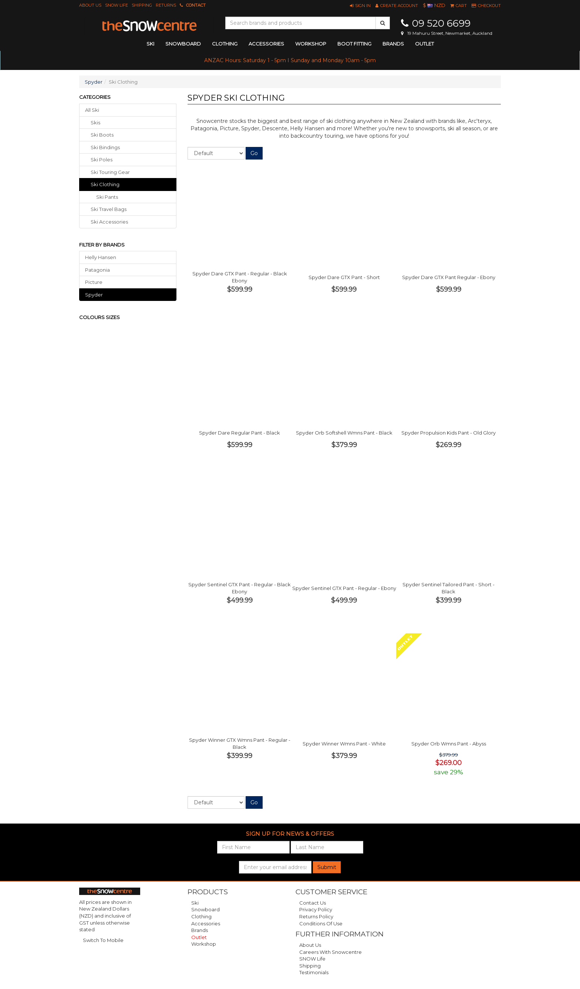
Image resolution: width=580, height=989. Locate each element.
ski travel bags (109, 209)
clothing (224, 44)
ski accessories (109, 222)
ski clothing (105, 184)
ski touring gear (110, 172)
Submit (326, 867)
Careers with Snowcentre (330, 952)
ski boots (102, 135)
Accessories (205, 923)
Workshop (310, 44)
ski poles (101, 159)
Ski (195, 903)
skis (95, 122)
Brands (393, 44)
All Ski (92, 110)
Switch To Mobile (103, 940)
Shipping (142, 5)
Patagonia (97, 270)
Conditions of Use (321, 923)
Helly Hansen (100, 257)
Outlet (424, 44)
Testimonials (313, 972)
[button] (360, 5)
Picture (93, 282)
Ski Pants (107, 197)
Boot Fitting (354, 44)
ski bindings (105, 147)
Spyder (93, 82)
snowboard (183, 44)
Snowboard (205, 909)
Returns (166, 5)
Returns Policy (316, 916)
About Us (90, 5)
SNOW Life (116, 5)
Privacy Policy (315, 909)
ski (150, 44)
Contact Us (312, 903)
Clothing (201, 916)
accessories (266, 44)
